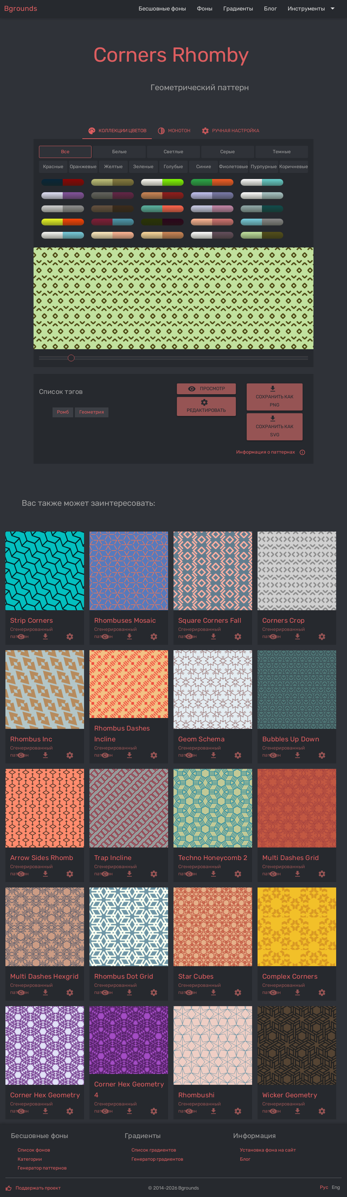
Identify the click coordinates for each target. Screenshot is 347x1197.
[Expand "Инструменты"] (312, 8)
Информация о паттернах (265, 452)
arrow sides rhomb (41, 858)
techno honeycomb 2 (213, 858)
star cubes (196, 976)
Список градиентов (153, 1150)
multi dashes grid (290, 858)
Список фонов (34, 1150)
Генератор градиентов (157, 1159)
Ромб (63, 412)
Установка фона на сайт (268, 1150)
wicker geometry (289, 1095)
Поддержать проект (38, 1188)
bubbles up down (290, 739)
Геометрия (91, 412)
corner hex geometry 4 (129, 1089)
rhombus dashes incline (122, 733)
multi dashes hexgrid (44, 976)
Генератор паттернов (42, 1168)
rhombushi (196, 1095)
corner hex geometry (45, 1095)
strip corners (31, 620)
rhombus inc (31, 739)
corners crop (283, 620)
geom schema (201, 739)
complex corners (290, 976)
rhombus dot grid (123, 976)
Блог (245, 1159)
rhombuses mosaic (125, 620)
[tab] (117, 131)
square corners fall (209, 620)
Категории (30, 1159)
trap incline (112, 858)
